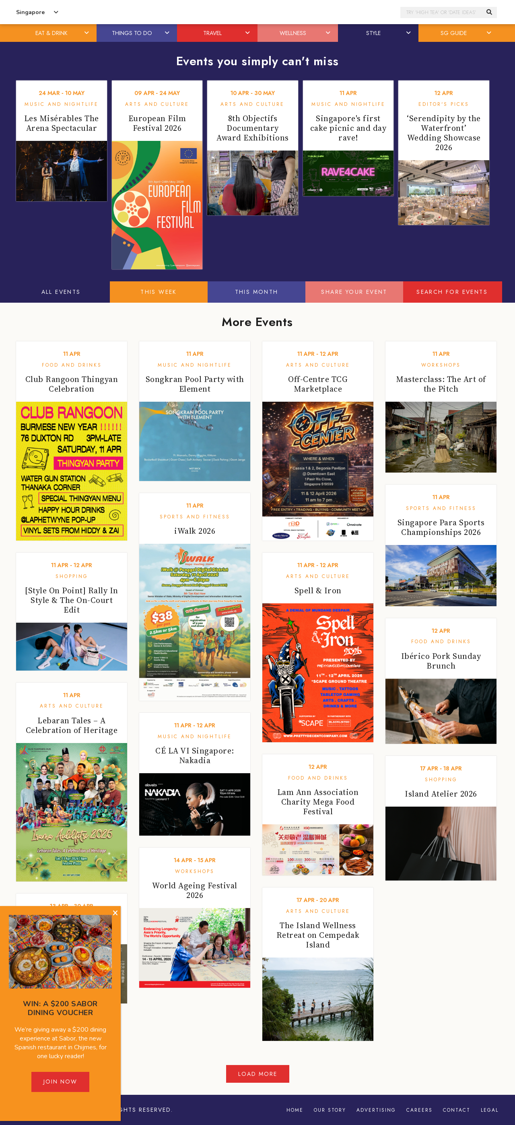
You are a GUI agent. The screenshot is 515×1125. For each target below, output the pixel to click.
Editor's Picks (443, 104)
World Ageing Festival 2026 (194, 890)
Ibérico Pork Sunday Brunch (441, 660)
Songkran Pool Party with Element (195, 384)
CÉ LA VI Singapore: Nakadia (194, 755)
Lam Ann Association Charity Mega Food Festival (318, 801)
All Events (61, 292)
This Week (158, 292)
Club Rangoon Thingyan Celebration (71, 384)
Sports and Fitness (195, 516)
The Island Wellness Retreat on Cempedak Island (318, 935)
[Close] (115, 913)
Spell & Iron (318, 590)
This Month (256, 292)
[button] (87, 33)
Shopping (72, 576)
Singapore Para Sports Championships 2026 (441, 527)
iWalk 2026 (194, 531)
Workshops (441, 365)
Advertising (376, 1110)
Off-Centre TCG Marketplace (318, 384)
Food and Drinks (72, 365)
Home (294, 1110)
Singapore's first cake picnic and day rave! (348, 128)
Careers (419, 1110)
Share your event (354, 292)
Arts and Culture (157, 104)
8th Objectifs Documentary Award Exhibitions (252, 128)
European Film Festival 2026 (157, 123)
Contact (456, 1110)
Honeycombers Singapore (257, 12)
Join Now (60, 1082)
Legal (490, 1110)
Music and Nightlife (62, 104)
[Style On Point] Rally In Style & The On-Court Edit (71, 600)
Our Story (330, 1110)
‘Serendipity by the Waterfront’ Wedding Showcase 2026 (444, 133)
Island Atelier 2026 (441, 793)
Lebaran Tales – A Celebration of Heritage (72, 725)
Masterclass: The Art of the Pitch (441, 384)
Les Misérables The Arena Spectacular (61, 123)
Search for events (452, 292)
